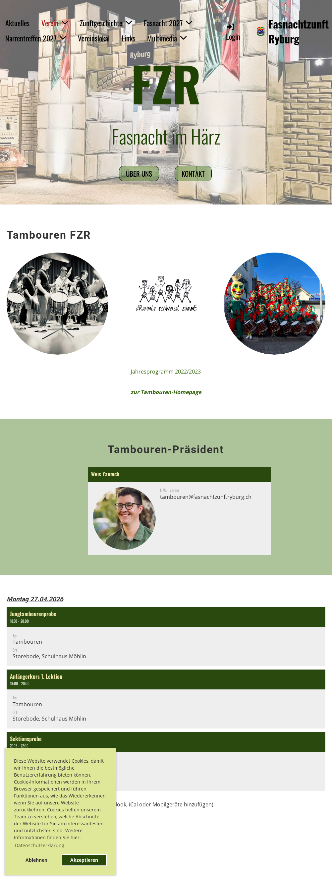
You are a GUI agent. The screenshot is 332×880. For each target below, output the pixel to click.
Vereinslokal (94, 38)
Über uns (139, 173)
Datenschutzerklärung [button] (39, 845)
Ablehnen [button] (36, 860)
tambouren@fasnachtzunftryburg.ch (205, 496)
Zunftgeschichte (106, 23)
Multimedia (167, 38)
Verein (54, 23)
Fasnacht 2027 (168, 23)
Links (128, 38)
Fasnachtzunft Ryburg (298, 31)
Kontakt (193, 173)
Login (233, 32)
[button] (166, 636)
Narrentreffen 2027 (35, 38)
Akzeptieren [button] (84, 860)
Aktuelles (17, 23)
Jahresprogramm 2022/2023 (166, 371)
